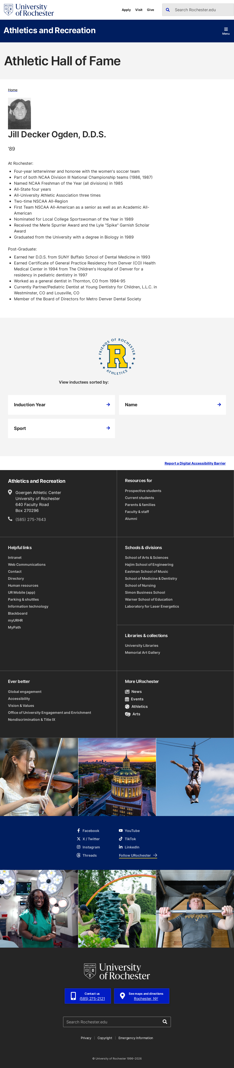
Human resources (23, 585)
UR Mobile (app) (21, 592)
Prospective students (143, 490)
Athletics (136, 706)
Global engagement (24, 691)
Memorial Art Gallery (142, 652)
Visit (138, 9)
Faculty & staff (137, 511)
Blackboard (17, 613)
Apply (126, 9)
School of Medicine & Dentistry (151, 578)
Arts (132, 714)
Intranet (14, 557)
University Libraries (141, 645)
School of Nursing (140, 585)
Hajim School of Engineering (149, 564)
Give (150, 9)
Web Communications (27, 564)
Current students (139, 497)
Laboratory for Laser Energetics (152, 606)
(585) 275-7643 (30, 519)
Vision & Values (21, 705)
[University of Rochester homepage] (29, 10)
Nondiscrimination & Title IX (31, 719)
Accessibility (19, 698)
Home (12, 89)
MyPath (14, 627)
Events (134, 699)
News (133, 691)
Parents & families (140, 504)
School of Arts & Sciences (146, 557)
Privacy (86, 1038)
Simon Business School (145, 592)
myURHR (15, 620)
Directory (16, 578)
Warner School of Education (149, 599)
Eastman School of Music (146, 571)
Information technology (28, 606)
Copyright (105, 1038)
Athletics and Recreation (49, 30)
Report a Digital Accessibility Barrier (195, 463)
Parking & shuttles (23, 599)
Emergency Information (135, 1038)
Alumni (131, 518)
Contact (14, 571)
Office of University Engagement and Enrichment (49, 712)
